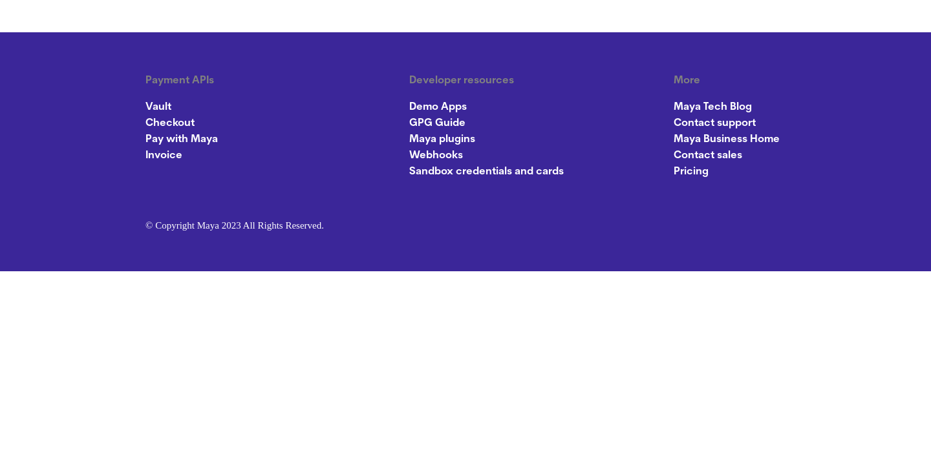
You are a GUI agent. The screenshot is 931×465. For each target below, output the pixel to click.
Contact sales (708, 155)
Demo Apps (438, 107)
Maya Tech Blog (713, 107)
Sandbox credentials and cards (486, 172)
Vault (158, 107)
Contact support (715, 123)
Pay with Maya (181, 139)
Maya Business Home (727, 139)
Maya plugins (442, 139)
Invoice (163, 155)
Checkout (170, 123)
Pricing (691, 172)
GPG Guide (437, 123)
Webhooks (436, 155)
